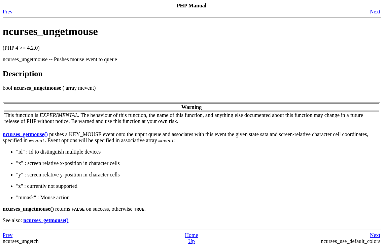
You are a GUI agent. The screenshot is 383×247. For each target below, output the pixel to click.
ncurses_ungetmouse (50, 31)
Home (191, 235)
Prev (7, 11)
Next (375, 11)
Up (191, 241)
